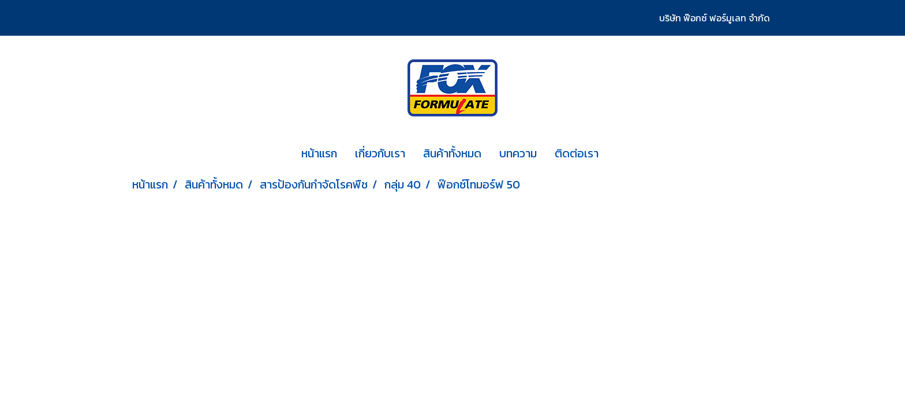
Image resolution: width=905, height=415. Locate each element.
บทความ (518, 153)
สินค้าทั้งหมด (452, 153)
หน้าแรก (319, 153)
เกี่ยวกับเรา (380, 153)
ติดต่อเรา (577, 153)
